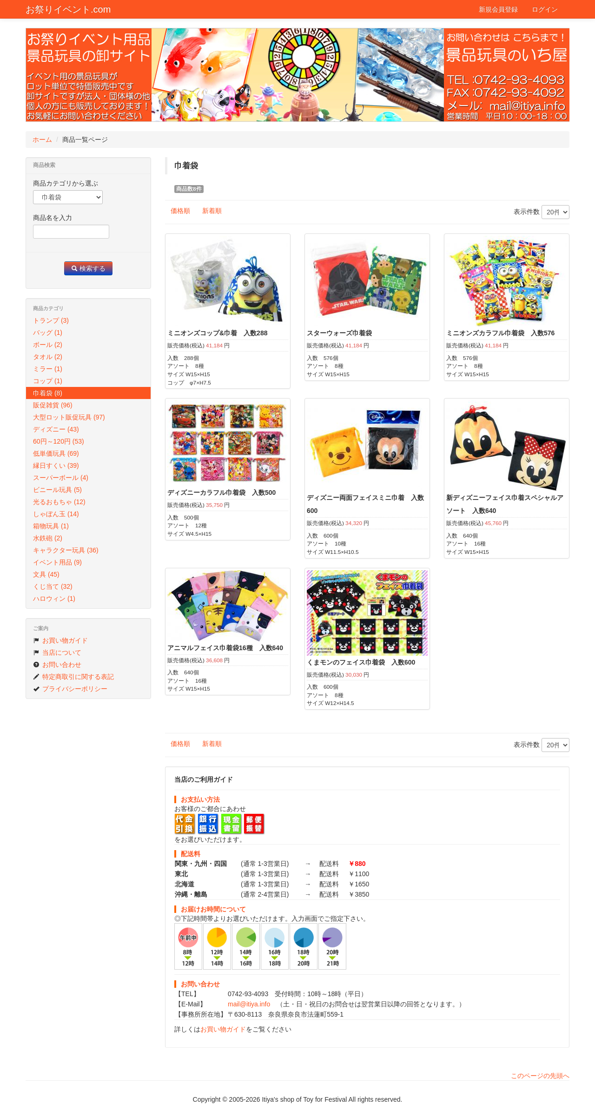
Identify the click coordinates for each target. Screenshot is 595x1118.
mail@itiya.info (249, 1004)
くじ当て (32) (53, 586)
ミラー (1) (47, 369)
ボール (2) (47, 344)
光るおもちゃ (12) (59, 502)
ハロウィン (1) (54, 598)
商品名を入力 (52, 217)
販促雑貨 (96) (53, 405)
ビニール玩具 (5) (57, 489)
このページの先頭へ (540, 1075)
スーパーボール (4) (60, 477)
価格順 (180, 210)
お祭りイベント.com (68, 9)
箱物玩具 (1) (51, 526)
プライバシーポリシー (70, 688)
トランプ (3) (51, 320)
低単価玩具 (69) (56, 453)
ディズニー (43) (56, 429)
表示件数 (541, 212)
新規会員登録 (498, 9)
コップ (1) (47, 381)
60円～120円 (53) (58, 441)
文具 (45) (46, 574)
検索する (88, 268)
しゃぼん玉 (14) (56, 514)
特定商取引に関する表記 (73, 676)
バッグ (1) (47, 332)
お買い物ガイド (223, 1029)
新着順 (212, 210)
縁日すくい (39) (56, 465)
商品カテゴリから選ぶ (65, 183)
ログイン (545, 9)
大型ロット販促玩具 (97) (69, 417)
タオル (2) (47, 356)
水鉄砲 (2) (47, 538)
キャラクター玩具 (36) (66, 550)
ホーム (42, 139)
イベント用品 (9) (57, 562)
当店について (57, 652)
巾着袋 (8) (47, 393)
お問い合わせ (57, 664)
